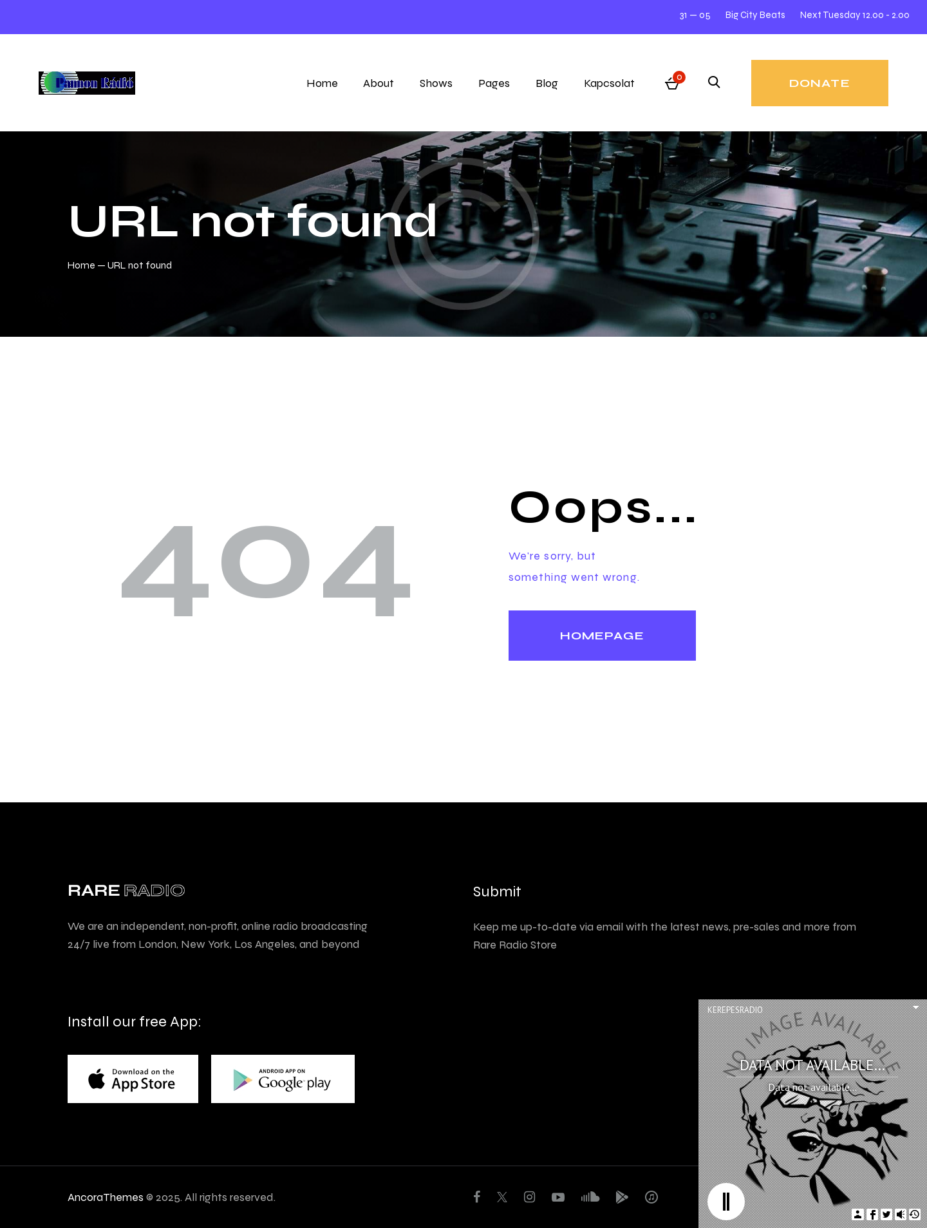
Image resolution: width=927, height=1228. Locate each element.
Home (81, 265)
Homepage (602, 635)
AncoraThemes (106, 1197)
